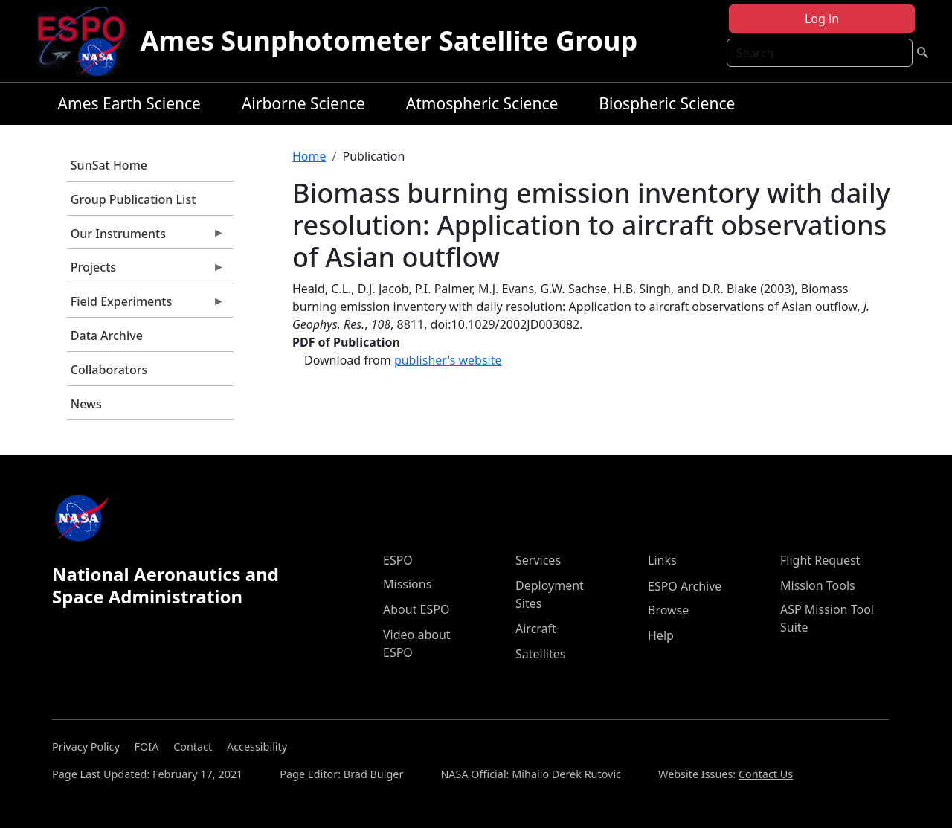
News (86, 404)
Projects (146, 271)
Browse (668, 610)
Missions (407, 584)
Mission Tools (817, 585)
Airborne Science (303, 103)
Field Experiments (146, 305)
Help (661, 635)
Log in (822, 18)
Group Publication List (133, 199)
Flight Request (820, 560)
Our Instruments (146, 237)
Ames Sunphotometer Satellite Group (388, 40)
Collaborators (109, 370)
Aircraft (535, 628)
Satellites (540, 654)
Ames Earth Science (129, 103)
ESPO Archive (684, 586)
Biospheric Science (667, 103)
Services (538, 560)
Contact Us (766, 774)
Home (309, 156)
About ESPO (416, 609)
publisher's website (448, 360)
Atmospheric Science (482, 103)
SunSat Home (109, 165)
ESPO (398, 560)
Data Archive (107, 335)
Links (662, 560)
